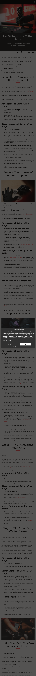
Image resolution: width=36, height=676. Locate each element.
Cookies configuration (18, 346)
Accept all (25, 344)
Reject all (9, 344)
